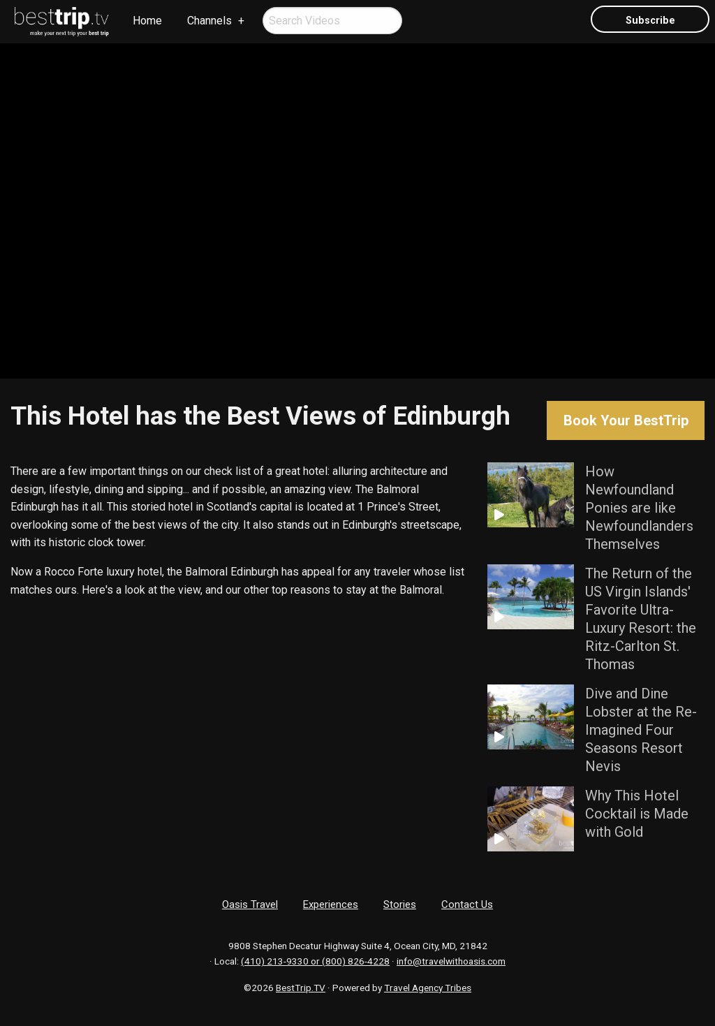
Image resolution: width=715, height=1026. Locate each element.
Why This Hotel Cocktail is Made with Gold (636, 813)
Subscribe (650, 21)
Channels (209, 20)
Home (147, 20)
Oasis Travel (250, 904)
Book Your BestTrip (625, 420)
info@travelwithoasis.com (451, 961)
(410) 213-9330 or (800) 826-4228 (315, 961)
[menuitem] (62, 22)
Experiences (330, 904)
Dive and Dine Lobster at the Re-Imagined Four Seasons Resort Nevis (641, 730)
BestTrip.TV (300, 987)
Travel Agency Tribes (427, 987)
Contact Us (467, 904)
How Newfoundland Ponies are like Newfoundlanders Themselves (639, 507)
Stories (399, 904)
